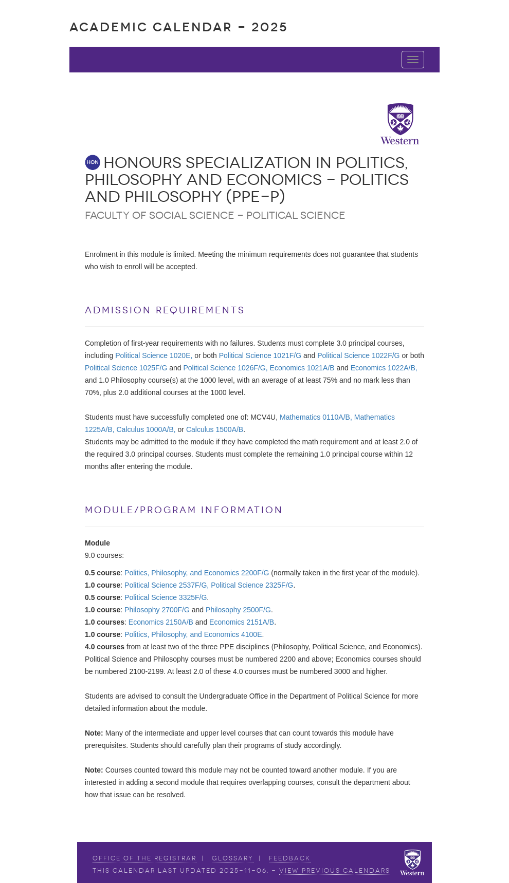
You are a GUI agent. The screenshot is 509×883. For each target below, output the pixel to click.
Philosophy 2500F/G (238, 610)
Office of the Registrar (144, 858)
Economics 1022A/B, (384, 368)
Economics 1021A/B (302, 368)
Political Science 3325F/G (165, 597)
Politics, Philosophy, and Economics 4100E (193, 634)
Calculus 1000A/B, (146, 429)
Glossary (232, 858)
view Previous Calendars (334, 870)
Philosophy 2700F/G (157, 610)
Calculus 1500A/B (214, 429)
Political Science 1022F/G (358, 355)
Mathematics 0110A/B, (316, 417)
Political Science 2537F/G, (166, 585)
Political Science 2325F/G (252, 585)
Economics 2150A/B (161, 622)
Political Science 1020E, (153, 355)
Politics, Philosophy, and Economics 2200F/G (196, 573)
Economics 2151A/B (241, 622)
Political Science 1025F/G (126, 368)
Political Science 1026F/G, (225, 368)
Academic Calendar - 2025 (178, 27)
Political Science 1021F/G (260, 355)
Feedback (290, 858)
